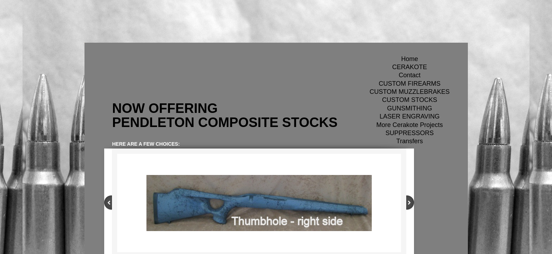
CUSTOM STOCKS (409, 99)
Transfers (409, 141)
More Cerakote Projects (409, 124)
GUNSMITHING (409, 108)
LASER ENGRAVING (410, 116)
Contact (409, 75)
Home (409, 58)
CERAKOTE (409, 67)
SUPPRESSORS (409, 133)
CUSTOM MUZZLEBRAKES (410, 91)
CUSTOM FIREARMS (410, 83)
